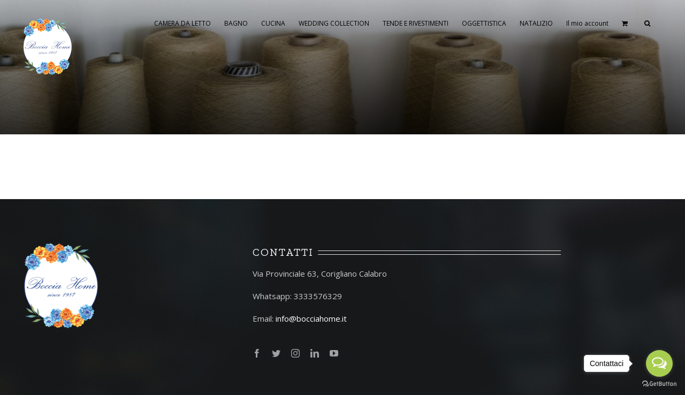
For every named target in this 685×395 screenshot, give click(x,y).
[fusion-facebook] (257, 353)
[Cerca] (647, 22)
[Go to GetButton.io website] (659, 384)
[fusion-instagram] (295, 353)
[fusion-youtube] (334, 353)
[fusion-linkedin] (314, 353)
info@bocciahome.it (311, 318)
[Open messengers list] (659, 363)
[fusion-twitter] (276, 353)
